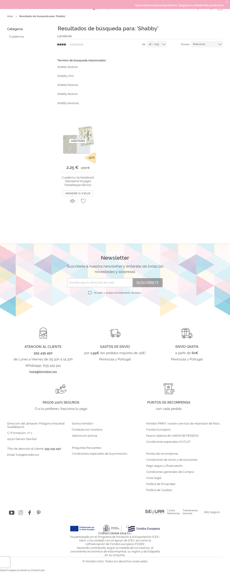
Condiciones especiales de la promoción (100, 453)
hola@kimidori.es (27, 454)
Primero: (185, 44)
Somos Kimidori (82, 423)
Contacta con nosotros (87, 429)
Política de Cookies (159, 490)
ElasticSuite (37, 570)
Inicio (10, 16)
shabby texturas (68, 103)
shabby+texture (67, 85)
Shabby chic (65, 76)
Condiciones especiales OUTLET (168, 441)
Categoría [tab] (15, 29)
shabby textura (67, 94)
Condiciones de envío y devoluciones (171, 459)
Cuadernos (16, 36)
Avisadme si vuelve (78, 193)
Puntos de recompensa (162, 453)
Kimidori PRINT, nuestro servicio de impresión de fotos (183, 423)
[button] (83, 201)
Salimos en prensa (84, 435)
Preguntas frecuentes (86, 447)
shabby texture (67, 67)
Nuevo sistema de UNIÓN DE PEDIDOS (172, 435)
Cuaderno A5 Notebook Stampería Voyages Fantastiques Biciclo (78, 181)
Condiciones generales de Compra (170, 472)
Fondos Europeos (158, 429)
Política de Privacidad (160, 484)
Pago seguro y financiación (164, 465)
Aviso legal (153, 478)
